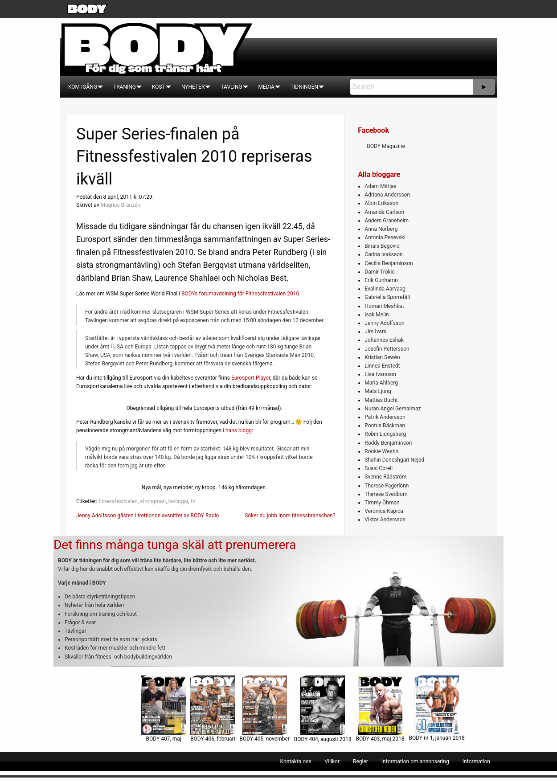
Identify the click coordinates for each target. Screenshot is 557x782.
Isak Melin (377, 314)
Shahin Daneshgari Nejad (394, 460)
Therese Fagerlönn (387, 486)
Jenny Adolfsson (384, 323)
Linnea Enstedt (382, 366)
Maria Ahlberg (381, 383)
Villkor (332, 761)
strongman (153, 501)
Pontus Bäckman (385, 425)
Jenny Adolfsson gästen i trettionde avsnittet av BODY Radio (147, 515)
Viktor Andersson (385, 519)
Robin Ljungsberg (385, 434)
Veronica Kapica (384, 511)
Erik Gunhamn (381, 280)
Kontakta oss (295, 761)
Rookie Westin (381, 451)
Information (476, 761)
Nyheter (193, 87)
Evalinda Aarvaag (385, 289)
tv (193, 501)
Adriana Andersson (387, 195)
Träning (124, 87)
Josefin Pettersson (387, 349)
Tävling (231, 87)
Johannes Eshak (384, 340)
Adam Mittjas (380, 186)
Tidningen (304, 87)
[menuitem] (82, 87)
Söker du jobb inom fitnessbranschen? (290, 515)
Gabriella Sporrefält (387, 297)
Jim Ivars (375, 331)
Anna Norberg (381, 229)
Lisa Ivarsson (380, 374)
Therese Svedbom (386, 494)
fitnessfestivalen (118, 501)
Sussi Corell (379, 468)
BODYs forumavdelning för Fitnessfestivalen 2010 (240, 294)
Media (266, 87)
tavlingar (178, 501)
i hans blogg (237, 430)
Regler (360, 761)
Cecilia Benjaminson (389, 263)
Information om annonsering (415, 761)
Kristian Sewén (382, 357)
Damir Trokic (379, 272)
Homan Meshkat (384, 306)
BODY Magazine (386, 146)
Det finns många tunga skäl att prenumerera (174, 544)
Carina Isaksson (383, 254)
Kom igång (82, 87)
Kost (158, 87)
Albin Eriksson (381, 203)
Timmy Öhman (382, 502)
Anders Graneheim (387, 220)
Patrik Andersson (385, 417)
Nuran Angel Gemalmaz (393, 408)
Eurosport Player (250, 378)
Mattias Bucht (381, 400)
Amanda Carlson (384, 212)
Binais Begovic (382, 246)
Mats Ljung (378, 391)
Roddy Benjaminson (388, 443)
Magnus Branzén (120, 205)
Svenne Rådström (385, 477)
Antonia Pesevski (385, 237)
